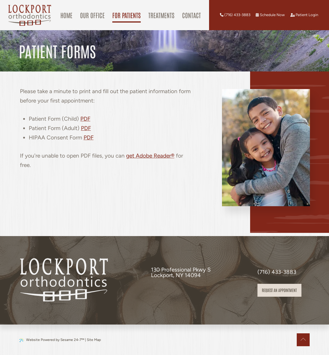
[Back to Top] (303, 339)
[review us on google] (160, 292)
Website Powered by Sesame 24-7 (51, 340)
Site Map (94, 340)
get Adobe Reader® (150, 155)
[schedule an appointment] (270, 15)
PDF (85, 118)
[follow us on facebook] (153, 292)
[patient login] (304, 15)
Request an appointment (279, 290)
